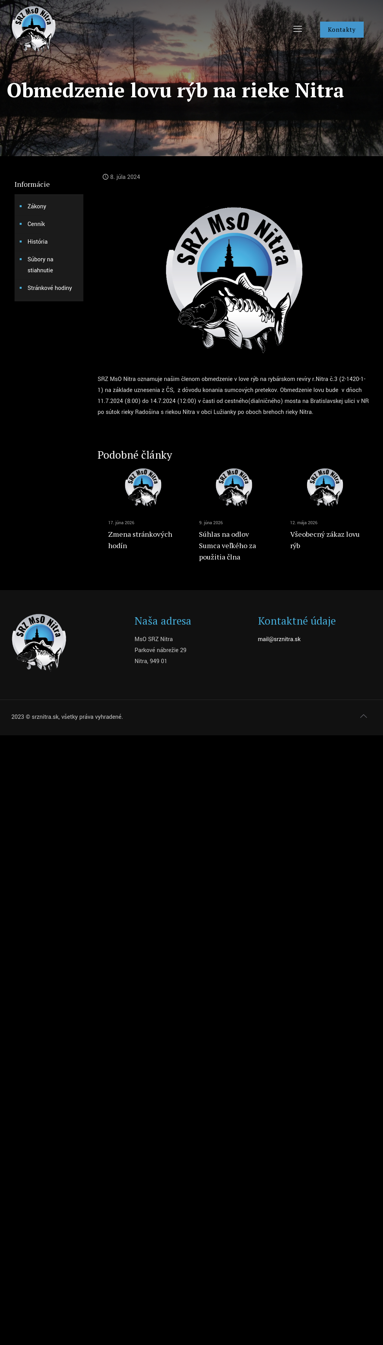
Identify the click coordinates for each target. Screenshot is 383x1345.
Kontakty (342, 29)
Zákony (37, 206)
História (38, 242)
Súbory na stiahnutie (40, 265)
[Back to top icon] (363, 716)
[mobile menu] (297, 29)
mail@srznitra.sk (279, 639)
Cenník (36, 224)
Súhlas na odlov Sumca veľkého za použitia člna (227, 545)
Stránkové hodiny (50, 288)
